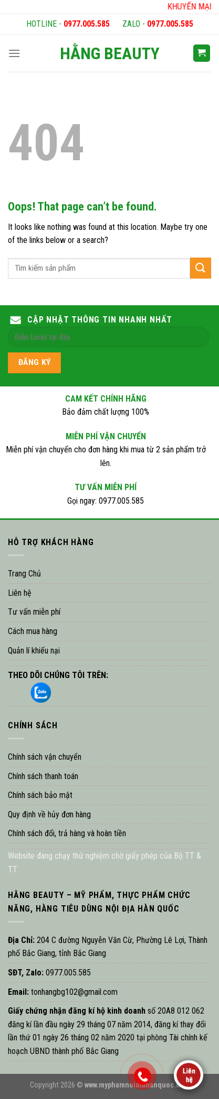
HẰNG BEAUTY (110, 53)
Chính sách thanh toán (43, 776)
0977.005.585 (87, 24)
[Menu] (14, 53)
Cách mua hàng (32, 631)
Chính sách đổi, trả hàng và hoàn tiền (67, 833)
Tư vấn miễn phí (34, 612)
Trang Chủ (24, 574)
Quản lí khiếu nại (34, 651)
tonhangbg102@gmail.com (73, 992)
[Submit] (200, 268)
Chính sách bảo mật (40, 795)
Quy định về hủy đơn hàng (49, 814)
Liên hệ (20, 593)
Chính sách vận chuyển (44, 757)
